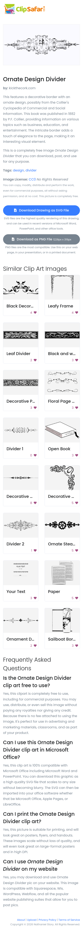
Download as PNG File (41, 239)
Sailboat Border (64, 639)
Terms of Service (69, 920)
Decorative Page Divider (31, 401)
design (18, 170)
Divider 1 (15, 449)
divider (31, 170)
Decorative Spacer (26, 496)
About (21, 920)
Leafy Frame (60, 306)
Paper (54, 591)
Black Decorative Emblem (33, 306)
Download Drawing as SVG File (41, 210)
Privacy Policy (47, 920)
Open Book (59, 449)
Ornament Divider (25, 639)
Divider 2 (15, 544)
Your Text (16, 591)
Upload (32, 920)
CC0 (32, 179)
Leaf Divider (18, 353)
